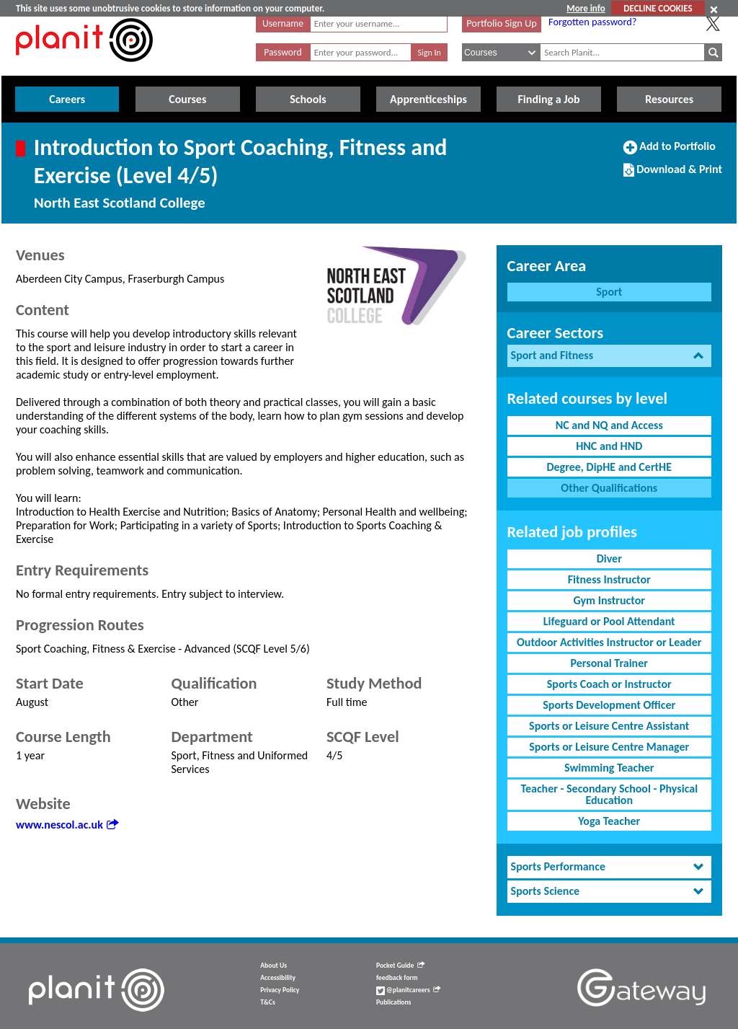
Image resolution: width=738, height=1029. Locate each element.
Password (282, 52)
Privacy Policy (279, 990)
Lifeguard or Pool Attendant (609, 621)
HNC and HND (609, 446)
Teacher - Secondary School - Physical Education (609, 794)
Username (282, 23)
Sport (609, 292)
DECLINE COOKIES (657, 8)
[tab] (609, 356)
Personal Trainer (609, 663)
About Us (273, 965)
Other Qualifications (609, 488)
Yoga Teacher (609, 821)
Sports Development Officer (609, 705)
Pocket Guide (400, 965)
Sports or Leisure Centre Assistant (609, 726)
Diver (609, 558)
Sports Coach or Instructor (609, 684)
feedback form (397, 977)
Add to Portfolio (669, 152)
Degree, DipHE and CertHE (609, 467)
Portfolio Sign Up (501, 23)
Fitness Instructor (609, 579)
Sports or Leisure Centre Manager (609, 747)
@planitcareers (408, 990)
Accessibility (277, 977)
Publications (393, 1002)
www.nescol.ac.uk (67, 824)
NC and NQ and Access (609, 425)
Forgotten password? (592, 21)
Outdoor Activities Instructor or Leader (609, 642)
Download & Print (672, 175)
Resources (669, 99)
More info (585, 8)
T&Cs (267, 1002)
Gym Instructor (609, 600)
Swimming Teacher (609, 767)
